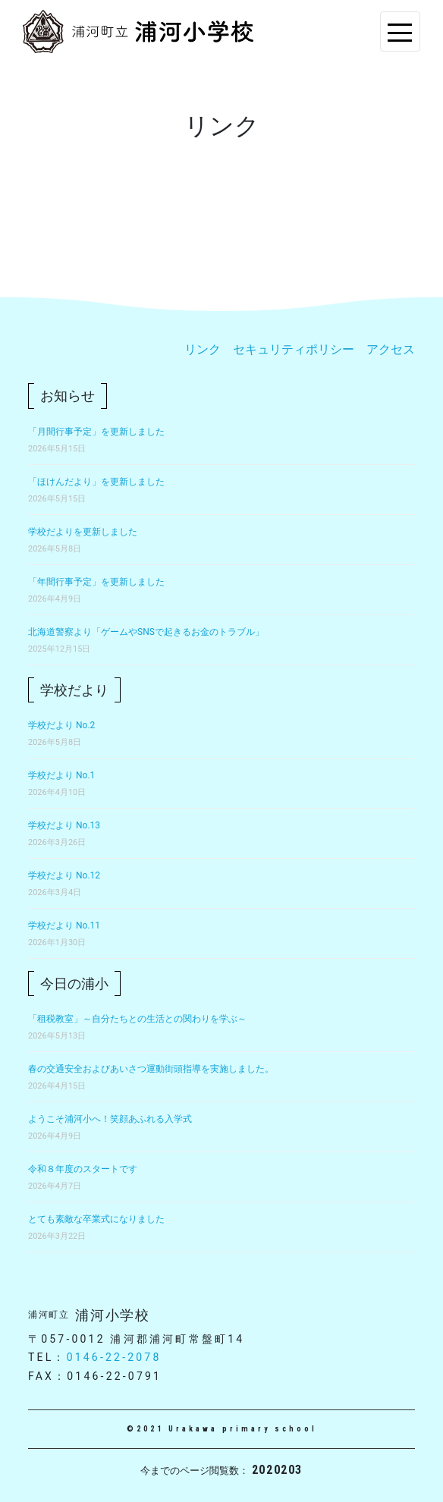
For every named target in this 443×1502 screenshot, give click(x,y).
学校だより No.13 (64, 825)
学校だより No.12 (64, 875)
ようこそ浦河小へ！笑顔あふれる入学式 (110, 1119)
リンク (202, 349)
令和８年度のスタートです (82, 1169)
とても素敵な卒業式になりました (96, 1219)
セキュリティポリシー (293, 349)
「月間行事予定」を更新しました (96, 431)
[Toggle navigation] (400, 31)
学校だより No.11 (64, 925)
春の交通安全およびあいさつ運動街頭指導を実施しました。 (151, 1069)
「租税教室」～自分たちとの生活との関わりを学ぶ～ (137, 1018)
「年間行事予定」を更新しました (96, 582)
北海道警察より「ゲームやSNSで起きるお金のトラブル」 (146, 632)
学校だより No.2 (61, 725)
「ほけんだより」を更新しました (96, 481)
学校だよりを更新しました (82, 531)
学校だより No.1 (61, 775)
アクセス (390, 349)
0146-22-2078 (114, 1357)
